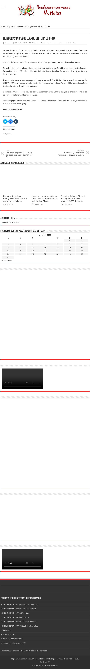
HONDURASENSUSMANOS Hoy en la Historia (18, 609)
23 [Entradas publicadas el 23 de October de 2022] (82, 251)
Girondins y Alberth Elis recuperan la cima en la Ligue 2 (70, 153)
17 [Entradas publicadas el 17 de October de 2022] (8, 251)
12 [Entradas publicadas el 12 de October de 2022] (33, 247)
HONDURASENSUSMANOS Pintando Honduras (19, 622)
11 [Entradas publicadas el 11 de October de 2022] (20, 247)
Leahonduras (6, 630)
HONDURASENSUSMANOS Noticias (15, 613)
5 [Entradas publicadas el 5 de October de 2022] (32, 244)
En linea (11, 222)
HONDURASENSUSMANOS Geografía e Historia (19, 604)
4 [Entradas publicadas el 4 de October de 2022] (20, 244)
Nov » (9, 260)
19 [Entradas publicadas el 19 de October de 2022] (33, 251)
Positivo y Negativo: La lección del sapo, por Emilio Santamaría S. (20, 154)
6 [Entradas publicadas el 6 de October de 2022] (44, 244)
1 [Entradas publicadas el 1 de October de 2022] (69, 241)
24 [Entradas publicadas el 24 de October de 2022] (8, 254)
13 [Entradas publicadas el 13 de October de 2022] (45, 247)
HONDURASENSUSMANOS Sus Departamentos (19, 626)
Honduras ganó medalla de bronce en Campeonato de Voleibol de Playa (44, 198)
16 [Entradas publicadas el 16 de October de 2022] (82, 247)
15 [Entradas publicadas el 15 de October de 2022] (70, 247)
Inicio (2, 27)
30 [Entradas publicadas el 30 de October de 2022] (82, 254)
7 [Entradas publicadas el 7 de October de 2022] (57, 244)
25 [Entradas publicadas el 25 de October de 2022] (20, 254)
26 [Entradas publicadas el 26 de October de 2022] (33, 254)
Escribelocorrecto (8, 634)
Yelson (8, 43)
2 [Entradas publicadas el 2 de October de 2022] (81, 241)
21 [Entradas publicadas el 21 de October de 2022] (57, 251)
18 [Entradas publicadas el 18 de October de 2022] (20, 251)
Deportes (11, 27)
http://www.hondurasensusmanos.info (26, 659)
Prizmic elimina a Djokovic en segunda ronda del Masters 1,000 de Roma (73, 198)
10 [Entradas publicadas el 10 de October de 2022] (8, 247)
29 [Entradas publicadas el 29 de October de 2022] (70, 254)
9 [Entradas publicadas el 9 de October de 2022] (81, 244)
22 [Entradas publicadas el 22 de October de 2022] (70, 251)
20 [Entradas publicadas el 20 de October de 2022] (45, 251)
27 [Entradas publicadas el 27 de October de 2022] (45, 254)
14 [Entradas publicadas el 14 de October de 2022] (57, 247)
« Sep (4, 260)
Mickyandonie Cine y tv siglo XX (13, 643)
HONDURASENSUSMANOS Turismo (15, 617)
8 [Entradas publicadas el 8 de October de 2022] (69, 244)
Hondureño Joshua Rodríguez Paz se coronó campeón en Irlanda (15, 198)
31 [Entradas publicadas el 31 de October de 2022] (8, 257)
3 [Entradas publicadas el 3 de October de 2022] (8, 244)
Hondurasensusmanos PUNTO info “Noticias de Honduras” (24, 651)
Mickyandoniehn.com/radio (12, 639)
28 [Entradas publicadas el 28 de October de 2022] (57, 254)
